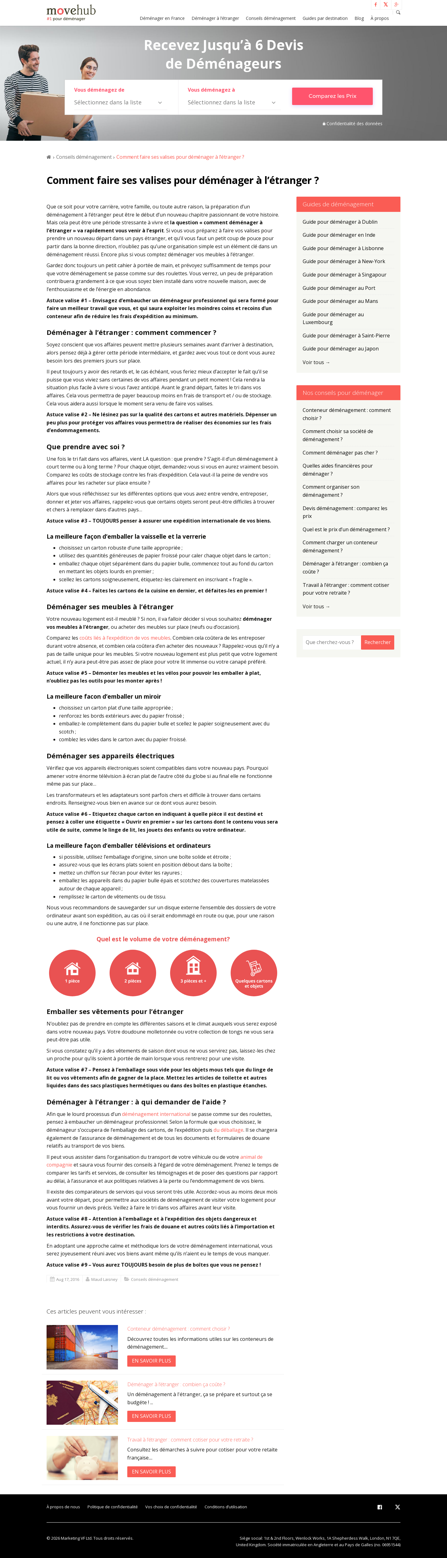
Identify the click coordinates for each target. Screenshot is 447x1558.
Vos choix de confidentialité (171, 1507)
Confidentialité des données (354, 123)
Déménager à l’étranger (215, 18)
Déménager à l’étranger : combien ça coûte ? (176, 1384)
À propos (380, 18)
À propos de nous (63, 1507)
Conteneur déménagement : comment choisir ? (178, 1328)
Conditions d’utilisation (226, 1507)
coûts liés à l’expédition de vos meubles (124, 637)
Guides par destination (325, 18)
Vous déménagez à (211, 89)
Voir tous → (316, 362)
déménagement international (156, 1114)
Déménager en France (162, 18)
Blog (359, 18)
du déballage (228, 1129)
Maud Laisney (104, 1279)
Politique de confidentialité (113, 1507)
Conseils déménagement (271, 18)
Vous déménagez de (99, 89)
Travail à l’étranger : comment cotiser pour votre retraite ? (190, 1439)
